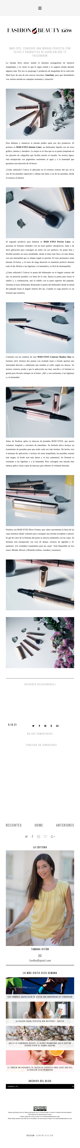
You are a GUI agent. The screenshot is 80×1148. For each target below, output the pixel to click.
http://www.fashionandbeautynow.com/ (48, 1116)
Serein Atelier (44, 1135)
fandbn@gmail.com (40, 960)
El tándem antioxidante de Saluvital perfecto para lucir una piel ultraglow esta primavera (40, 1068)
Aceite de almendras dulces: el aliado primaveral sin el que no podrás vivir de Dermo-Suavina (40, 1044)
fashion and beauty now (31, 1112)
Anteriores (65, 825)
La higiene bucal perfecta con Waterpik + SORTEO (40, 1021)
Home (39, 825)
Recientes (14, 825)
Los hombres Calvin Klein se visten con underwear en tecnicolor (40, 997)
